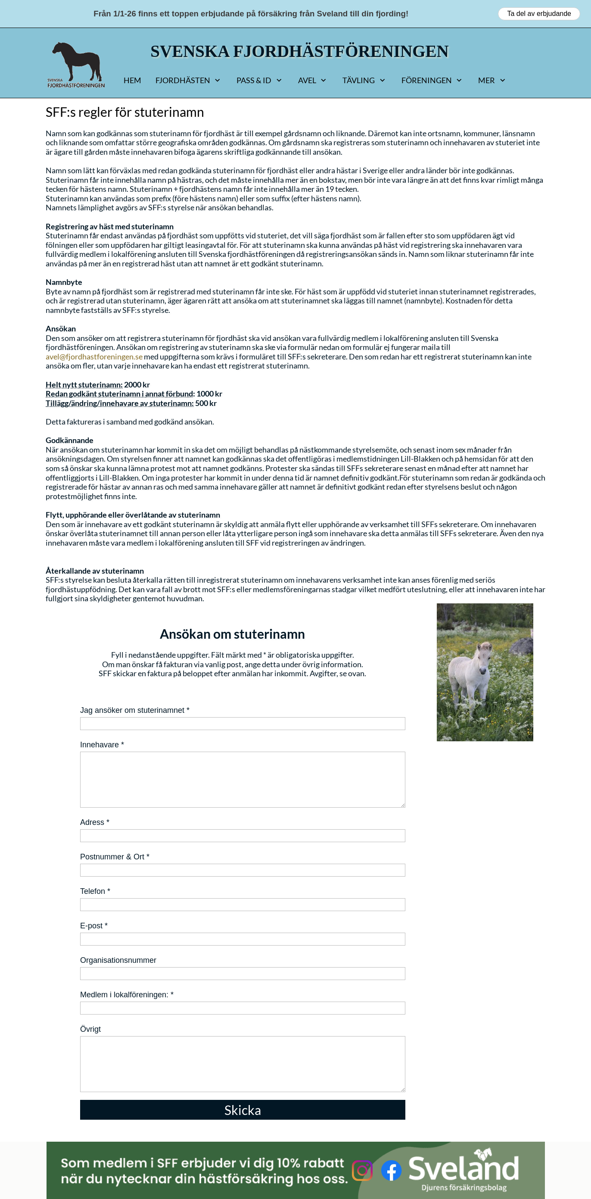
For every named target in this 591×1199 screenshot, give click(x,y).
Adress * (94, 822)
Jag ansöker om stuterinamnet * (135, 710)
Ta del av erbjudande (539, 13)
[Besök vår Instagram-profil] (362, 1170)
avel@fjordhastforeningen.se (94, 356)
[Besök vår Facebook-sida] (391, 1170)
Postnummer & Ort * (114, 856)
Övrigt (90, 1029)
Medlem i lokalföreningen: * (127, 994)
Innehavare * (102, 744)
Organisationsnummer (118, 960)
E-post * (94, 925)
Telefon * (95, 891)
